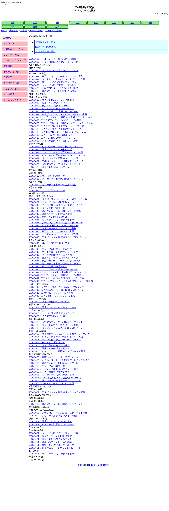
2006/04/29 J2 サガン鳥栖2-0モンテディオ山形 (51, 100)
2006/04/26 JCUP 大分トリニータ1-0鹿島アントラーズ (55, 129)
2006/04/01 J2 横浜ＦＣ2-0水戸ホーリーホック (51, 445)
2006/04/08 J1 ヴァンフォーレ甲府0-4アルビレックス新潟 (57, 351)
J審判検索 (7, 66)
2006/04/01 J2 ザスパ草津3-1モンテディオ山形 (51, 454)
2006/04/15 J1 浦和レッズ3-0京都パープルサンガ (52, 243)
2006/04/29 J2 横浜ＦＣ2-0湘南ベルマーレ (49, 105)
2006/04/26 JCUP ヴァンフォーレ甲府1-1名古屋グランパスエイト (61, 117)
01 (79, 465)
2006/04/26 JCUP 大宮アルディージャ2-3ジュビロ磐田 (55, 120)
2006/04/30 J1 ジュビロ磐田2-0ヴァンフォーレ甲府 (53, 62)
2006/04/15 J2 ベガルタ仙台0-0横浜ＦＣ (48, 266)
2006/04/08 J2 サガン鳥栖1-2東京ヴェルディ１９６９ (55, 339)
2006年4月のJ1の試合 (45, 42)
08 (101, 465)
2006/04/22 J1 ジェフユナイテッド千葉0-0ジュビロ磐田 (56, 152)
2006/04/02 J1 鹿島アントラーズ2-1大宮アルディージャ (56, 404)
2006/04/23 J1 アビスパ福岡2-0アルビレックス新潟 (53, 141)
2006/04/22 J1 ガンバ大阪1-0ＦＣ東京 (47, 190)
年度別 (23, 30)
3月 (35, 22)
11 (110, 465)
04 (89, 465)
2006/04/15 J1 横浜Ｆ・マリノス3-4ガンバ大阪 (51, 231)
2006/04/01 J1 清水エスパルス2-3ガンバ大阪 (50, 421)
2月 (12, 22)
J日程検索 (7, 77)
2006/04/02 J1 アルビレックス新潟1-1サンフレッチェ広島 (57, 392)
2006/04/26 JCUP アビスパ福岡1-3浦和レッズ (51, 135)
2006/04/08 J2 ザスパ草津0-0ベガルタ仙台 (49, 345)
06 (95, 465)
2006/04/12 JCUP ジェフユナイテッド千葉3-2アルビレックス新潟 (61, 281)
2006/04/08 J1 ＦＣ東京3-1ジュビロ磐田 (48, 316)
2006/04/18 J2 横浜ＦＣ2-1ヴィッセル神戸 (49, 217)
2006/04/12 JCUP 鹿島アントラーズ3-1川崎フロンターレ (56, 290)
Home (4, 4)
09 (104, 465)
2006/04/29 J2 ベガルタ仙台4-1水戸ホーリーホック (53, 111)
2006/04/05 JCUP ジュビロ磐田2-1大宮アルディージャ (55, 377)
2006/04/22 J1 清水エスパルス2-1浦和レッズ (50, 149)
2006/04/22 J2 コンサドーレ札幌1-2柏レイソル (51, 202)
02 (82, 465)
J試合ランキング (11, 43)
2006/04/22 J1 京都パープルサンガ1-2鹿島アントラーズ (56, 161)
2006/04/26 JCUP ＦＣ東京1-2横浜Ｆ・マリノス (52, 138)
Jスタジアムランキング (14, 88)
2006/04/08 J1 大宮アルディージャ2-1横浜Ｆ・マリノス (56, 322)
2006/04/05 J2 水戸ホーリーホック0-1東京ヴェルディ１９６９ (59, 360)
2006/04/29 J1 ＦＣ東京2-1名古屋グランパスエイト (53, 70)
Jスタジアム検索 (11, 83)
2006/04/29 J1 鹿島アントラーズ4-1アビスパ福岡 (52, 91)
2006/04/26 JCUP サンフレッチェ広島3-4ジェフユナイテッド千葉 (61, 123)
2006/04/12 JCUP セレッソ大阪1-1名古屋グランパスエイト (57, 272)
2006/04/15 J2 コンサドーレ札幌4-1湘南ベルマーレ (53, 269)
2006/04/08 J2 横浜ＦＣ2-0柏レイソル (47, 342)
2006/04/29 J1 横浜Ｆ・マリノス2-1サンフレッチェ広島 (56, 76)
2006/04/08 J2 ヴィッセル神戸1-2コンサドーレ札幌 (53, 325)
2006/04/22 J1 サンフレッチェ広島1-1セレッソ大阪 (53, 158)
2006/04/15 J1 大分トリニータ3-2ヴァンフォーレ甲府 (55, 252)
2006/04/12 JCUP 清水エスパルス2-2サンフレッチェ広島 (56, 278)
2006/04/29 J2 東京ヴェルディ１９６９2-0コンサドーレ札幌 (58, 114)
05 (92, 465)
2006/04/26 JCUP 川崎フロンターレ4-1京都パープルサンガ (57, 132)
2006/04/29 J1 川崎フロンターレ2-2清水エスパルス (53, 88)
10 (107, 465)
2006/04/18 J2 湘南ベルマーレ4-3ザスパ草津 (50, 214)
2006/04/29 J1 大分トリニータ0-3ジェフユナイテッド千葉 (57, 79)
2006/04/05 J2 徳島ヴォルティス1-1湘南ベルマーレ (53, 363)
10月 (12, 27)
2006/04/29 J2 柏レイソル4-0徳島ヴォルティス (51, 108)
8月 (132, 22)
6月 (96, 22)
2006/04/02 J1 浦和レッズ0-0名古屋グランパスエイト (55, 380)
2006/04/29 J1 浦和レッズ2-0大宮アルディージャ (52, 82)
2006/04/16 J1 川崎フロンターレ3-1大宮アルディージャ (56, 222)
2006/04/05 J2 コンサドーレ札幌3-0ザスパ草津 (51, 375)
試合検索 (13, 30)
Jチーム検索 (9, 94)
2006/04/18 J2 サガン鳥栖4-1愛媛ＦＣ (47, 208)
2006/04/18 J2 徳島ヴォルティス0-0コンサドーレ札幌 (55, 211)
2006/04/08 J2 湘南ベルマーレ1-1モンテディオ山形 (53, 357)
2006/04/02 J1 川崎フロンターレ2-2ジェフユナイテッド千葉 (58, 413)
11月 (35, 27)
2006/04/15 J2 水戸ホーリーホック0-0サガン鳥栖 (52, 228)
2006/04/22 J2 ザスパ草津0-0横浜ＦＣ (47, 176)
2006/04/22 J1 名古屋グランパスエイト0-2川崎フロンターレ (58, 199)
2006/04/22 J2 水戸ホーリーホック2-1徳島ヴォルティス (56, 179)
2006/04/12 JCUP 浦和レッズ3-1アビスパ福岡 (51, 293)
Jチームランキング (12, 100)
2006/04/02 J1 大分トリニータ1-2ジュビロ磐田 (51, 383)
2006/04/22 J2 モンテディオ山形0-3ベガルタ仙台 (52, 184)
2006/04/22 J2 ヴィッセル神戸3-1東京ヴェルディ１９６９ (57, 155)
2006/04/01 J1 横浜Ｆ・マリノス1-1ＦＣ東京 (50, 436)
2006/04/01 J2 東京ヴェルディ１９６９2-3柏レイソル (55, 448)
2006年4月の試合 (53, 30)
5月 (77, 22)
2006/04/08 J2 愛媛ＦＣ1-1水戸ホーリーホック (51, 348)
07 (98, 465)
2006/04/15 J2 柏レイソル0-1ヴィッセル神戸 (50, 249)
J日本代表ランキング (13, 49)
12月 (57, 27)
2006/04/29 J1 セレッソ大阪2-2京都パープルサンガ (53, 85)
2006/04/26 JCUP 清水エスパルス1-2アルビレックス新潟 (56, 126)
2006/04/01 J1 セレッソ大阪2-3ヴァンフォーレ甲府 (53, 433)
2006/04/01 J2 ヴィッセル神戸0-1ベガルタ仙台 (51, 424)
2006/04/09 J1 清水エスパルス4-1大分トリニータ (52, 307)
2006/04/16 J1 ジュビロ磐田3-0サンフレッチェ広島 (53, 225)
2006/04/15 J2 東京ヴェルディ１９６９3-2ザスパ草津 (55, 260)
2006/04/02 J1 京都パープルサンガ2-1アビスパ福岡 (53, 415)
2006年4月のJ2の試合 (45, 51)
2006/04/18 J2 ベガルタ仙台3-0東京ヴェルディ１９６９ (56, 205)
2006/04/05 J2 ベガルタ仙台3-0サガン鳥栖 (49, 372)
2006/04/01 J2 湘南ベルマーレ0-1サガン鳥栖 (50, 442)
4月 (57, 22)
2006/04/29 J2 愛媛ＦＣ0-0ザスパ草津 (47, 103)
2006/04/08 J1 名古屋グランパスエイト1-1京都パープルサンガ (59, 334)
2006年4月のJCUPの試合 (47, 47)
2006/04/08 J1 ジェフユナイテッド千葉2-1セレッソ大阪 (56, 337)
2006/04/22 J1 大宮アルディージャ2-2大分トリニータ (55, 164)
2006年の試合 (36, 30)
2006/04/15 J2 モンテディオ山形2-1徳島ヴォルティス (55, 263)
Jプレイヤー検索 (11, 55)
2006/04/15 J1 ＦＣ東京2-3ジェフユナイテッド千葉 (53, 234)
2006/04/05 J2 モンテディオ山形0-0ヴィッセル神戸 (53, 369)
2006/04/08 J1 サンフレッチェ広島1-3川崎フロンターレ (56, 328)
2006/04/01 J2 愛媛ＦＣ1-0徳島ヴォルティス (50, 439)
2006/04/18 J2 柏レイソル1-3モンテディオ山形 (51, 220)
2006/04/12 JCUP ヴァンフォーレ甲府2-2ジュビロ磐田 (55, 275)
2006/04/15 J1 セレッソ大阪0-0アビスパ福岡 (50, 255)
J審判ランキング (11, 71)
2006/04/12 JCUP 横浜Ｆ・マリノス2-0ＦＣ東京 (52, 296)
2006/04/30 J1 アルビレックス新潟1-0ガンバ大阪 (52, 59)
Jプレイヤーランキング (14, 60)
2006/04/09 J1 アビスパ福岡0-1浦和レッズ (49, 301)
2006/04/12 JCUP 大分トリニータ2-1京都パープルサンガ (56, 287)
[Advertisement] (71, 488)
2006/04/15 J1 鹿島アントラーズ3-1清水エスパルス (53, 258)
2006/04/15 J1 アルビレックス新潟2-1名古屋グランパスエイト (59, 237)
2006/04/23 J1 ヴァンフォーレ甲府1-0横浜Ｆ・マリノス (56, 146)
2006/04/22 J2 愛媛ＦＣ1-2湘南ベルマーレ (49, 167)
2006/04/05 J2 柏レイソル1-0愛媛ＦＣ (47, 366)
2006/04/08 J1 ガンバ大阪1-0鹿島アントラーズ (51, 313)
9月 (150, 22)
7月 (114, 22)
